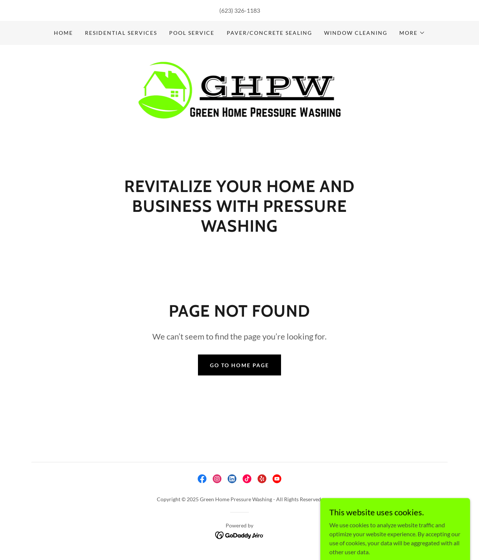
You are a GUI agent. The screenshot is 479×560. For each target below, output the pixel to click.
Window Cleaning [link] (355, 33)
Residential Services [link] (121, 33)
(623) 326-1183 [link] (239, 10)
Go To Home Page (239, 365)
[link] (240, 112)
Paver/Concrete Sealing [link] (269, 33)
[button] (412, 32)
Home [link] (63, 33)
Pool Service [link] (191, 33)
